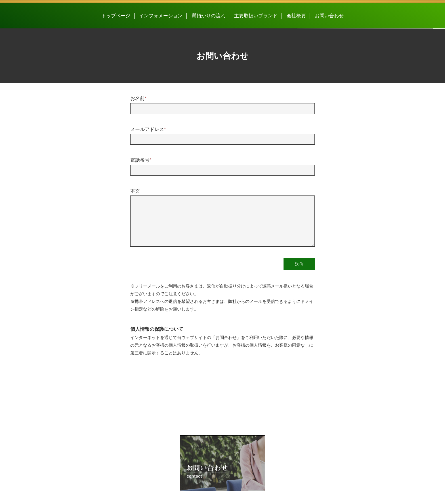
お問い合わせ (329, 15)
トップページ (115, 15)
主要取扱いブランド (256, 15)
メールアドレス (148, 129)
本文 (135, 191)
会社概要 (296, 15)
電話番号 (140, 160)
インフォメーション (160, 15)
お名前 (138, 98)
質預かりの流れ (208, 15)
